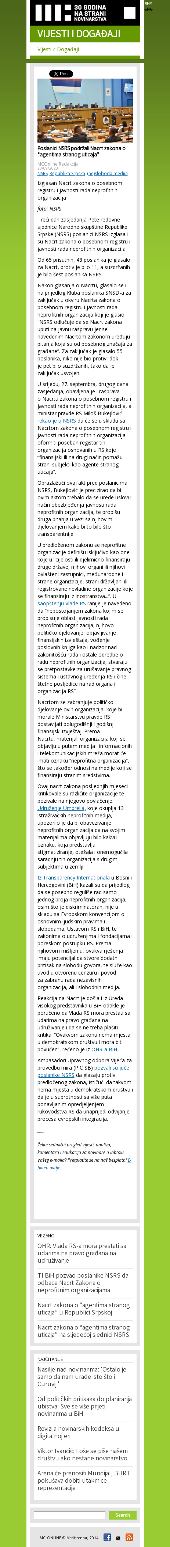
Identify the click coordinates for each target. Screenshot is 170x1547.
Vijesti (44, 49)
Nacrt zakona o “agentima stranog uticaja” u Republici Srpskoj (83, 1309)
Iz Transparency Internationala (73, 877)
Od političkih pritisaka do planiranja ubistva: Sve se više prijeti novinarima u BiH (84, 1407)
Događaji (68, 49)
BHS (148, 3)
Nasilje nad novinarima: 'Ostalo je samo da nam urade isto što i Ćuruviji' (81, 1377)
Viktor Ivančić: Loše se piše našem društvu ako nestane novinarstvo (82, 1455)
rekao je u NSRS (56, 420)
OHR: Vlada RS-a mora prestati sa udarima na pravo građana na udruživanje (81, 1254)
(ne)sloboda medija (107, 173)
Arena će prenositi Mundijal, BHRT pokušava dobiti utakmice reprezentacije (83, 1481)
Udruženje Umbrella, (61, 808)
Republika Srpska (67, 173)
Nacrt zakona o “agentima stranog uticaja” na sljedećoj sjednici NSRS (83, 1331)
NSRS (42, 173)
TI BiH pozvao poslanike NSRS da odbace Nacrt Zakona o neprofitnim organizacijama (83, 1283)
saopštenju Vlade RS (61, 603)
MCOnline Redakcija (58, 164)
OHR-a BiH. (104, 1049)
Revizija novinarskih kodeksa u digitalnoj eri (78, 1433)
